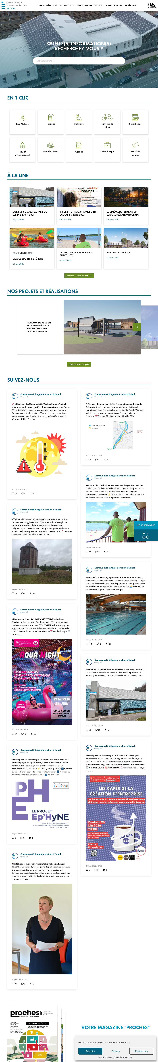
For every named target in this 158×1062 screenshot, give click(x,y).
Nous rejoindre (146, 525)
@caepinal (24, 397)
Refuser (116, 1051)
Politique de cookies (105, 1057)
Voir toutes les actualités (79, 275)
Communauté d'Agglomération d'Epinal (40, 394)
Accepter (90, 1051)
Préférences (141, 1051)
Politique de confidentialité (122, 1057)
